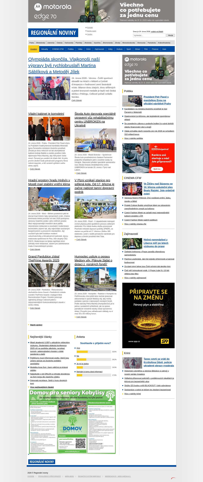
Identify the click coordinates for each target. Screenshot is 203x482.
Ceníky (89, 34)
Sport (129, 49)
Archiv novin (91, 31)
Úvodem (33, 49)
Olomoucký (141, 43)
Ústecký (59, 43)
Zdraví (137, 49)
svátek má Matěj (157, 31)
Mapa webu (69, 476)
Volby (110, 49)
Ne (78, 356)
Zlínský (117, 43)
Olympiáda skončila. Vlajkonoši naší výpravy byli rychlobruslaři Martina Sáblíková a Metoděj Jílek (64, 65)
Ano (78, 348)
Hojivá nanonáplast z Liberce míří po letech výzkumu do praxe (156, 243)
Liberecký (50, 43)
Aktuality (44, 49)
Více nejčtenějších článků (42, 387)
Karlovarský (69, 43)
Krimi (88, 49)
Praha (31, 43)
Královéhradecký (164, 43)
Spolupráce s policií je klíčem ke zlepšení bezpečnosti (147, 390)
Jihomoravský (108, 43)
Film (146, 49)
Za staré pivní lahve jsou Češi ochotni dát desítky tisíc (147, 266)
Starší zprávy (36, 325)
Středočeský (40, 43)
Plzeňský (79, 43)
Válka (80, 49)
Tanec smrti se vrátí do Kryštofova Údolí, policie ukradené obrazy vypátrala (159, 362)
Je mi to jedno (83, 364)
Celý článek (77, 100)
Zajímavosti (99, 49)
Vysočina (97, 43)
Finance (155, 49)
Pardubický (152, 43)
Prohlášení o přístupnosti (49, 476)
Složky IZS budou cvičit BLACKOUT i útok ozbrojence (147, 385)
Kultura (119, 49)
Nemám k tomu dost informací (89, 372)
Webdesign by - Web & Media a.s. (118, 476)
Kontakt (90, 27)
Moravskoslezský (128, 43)
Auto (164, 49)
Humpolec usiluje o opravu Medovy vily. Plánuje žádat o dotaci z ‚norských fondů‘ (93, 260)
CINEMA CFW (58, 49)
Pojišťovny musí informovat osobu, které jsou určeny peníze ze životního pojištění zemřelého (49, 361)
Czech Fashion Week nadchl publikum (140, 220)
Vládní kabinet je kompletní (46, 113)
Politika (71, 49)
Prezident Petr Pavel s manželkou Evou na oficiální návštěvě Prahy (157, 100)
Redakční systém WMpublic (89, 476)
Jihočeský (88, 43)
